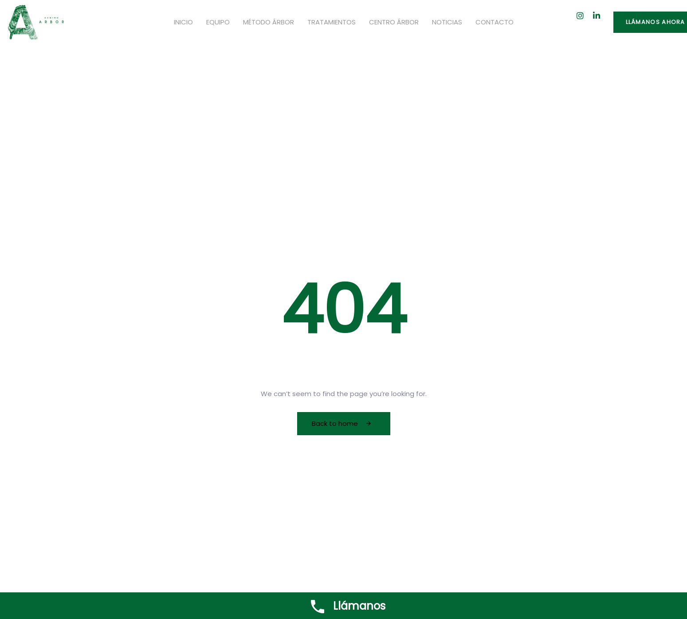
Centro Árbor (394, 22)
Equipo (218, 22)
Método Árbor (268, 22)
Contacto (494, 22)
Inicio (183, 22)
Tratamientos (331, 22)
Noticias (447, 22)
